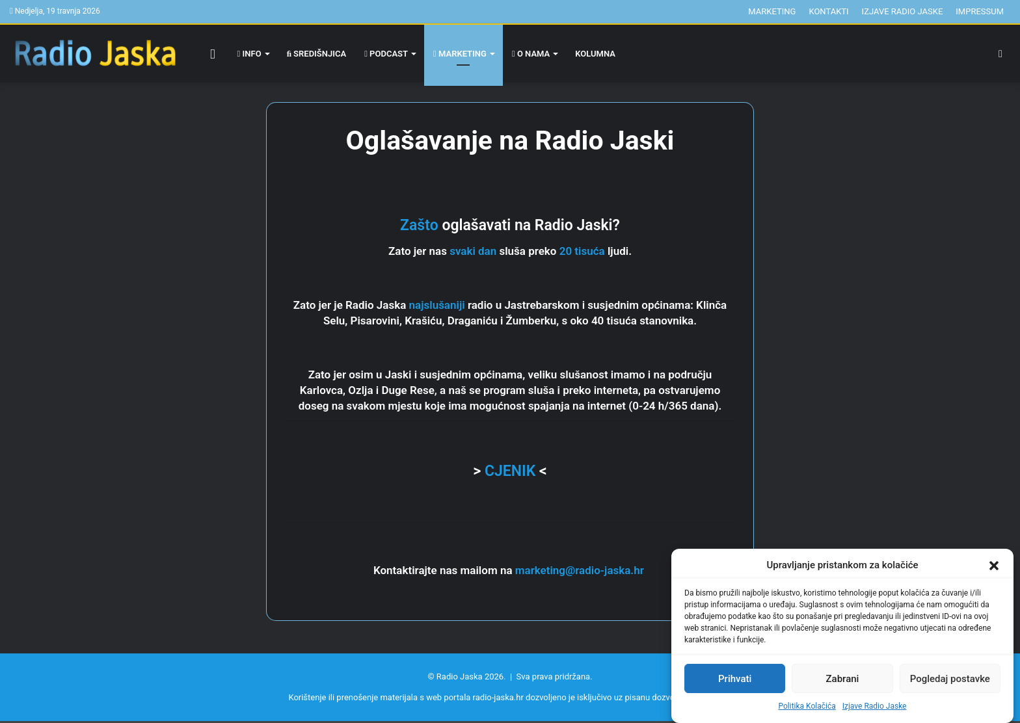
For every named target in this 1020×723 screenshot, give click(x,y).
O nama (531, 54)
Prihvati (734, 679)
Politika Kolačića (807, 706)
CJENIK (510, 471)
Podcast (386, 54)
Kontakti (828, 11)
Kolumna (595, 54)
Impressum (980, 11)
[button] (993, 565)
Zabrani (842, 679)
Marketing (772, 11)
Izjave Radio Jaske (874, 706)
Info (249, 54)
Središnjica (317, 54)
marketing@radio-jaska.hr (581, 570)
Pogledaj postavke (950, 679)
